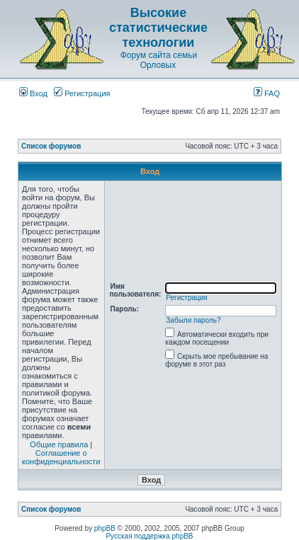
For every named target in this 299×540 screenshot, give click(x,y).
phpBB (104, 528)
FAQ (267, 93)
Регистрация (82, 93)
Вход (33, 93)
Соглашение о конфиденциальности (61, 457)
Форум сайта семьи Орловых (158, 60)
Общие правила (59, 444)
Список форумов (51, 146)
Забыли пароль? (193, 320)
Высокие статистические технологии (158, 28)
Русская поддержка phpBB (149, 536)
